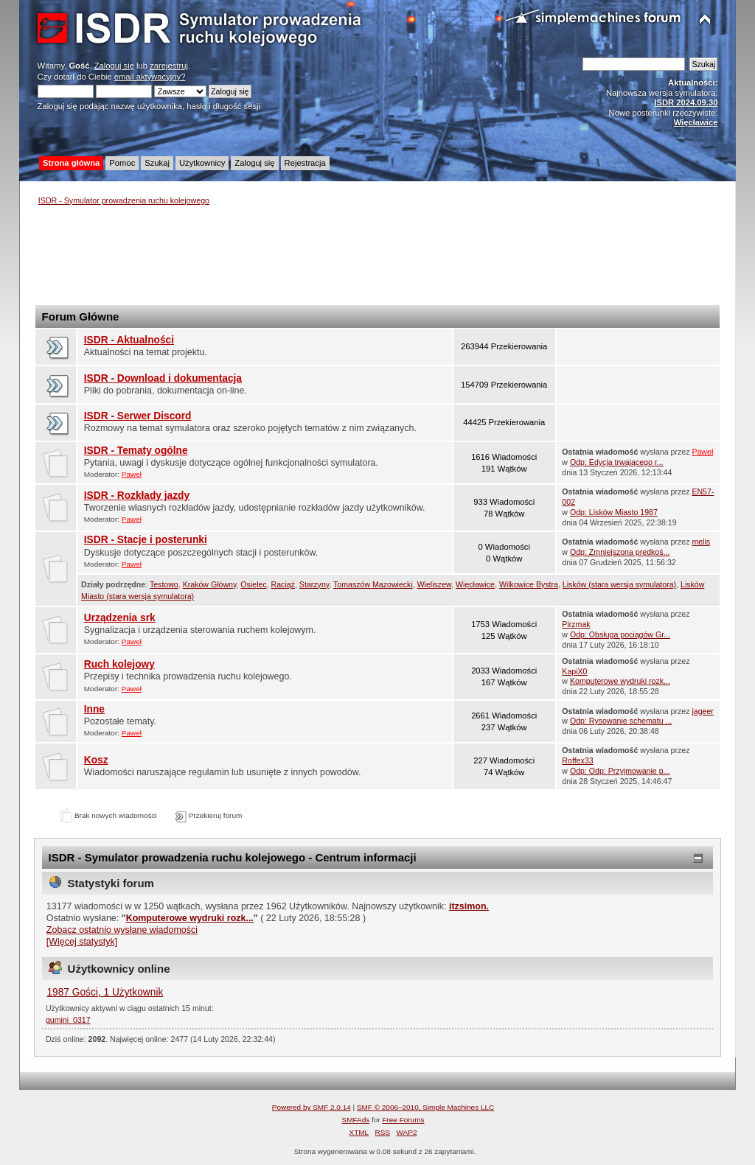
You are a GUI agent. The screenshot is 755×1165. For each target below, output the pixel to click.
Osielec (253, 584)
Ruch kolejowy (119, 664)
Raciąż (283, 584)
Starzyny (314, 584)
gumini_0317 (68, 1019)
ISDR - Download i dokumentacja (163, 378)
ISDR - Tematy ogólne (136, 450)
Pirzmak (576, 624)
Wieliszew (434, 584)
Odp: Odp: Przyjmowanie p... (619, 770)
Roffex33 (577, 760)
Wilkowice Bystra (528, 584)
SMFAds (356, 1120)
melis (701, 541)
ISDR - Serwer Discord (138, 415)
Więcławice (475, 584)
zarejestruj (169, 65)
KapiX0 (574, 671)
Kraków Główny (210, 584)
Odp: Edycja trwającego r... (617, 462)
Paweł (132, 474)
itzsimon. (469, 906)
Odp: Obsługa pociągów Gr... (620, 634)
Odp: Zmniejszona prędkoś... (619, 551)
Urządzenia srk (120, 617)
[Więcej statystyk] (81, 942)
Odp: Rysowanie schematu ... (621, 720)
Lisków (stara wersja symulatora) (619, 584)
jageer (702, 711)
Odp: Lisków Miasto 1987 (614, 512)
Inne (94, 709)
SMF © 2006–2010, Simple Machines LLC (425, 1107)
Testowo (164, 584)
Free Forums (403, 1120)
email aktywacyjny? (150, 76)
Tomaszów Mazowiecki (373, 584)
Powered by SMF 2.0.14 (311, 1107)
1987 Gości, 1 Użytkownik (104, 992)
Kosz (96, 760)
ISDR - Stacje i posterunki (145, 539)
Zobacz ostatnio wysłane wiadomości (122, 930)
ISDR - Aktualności (129, 340)
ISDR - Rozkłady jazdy (136, 495)
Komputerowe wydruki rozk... (620, 680)
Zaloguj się (114, 65)
